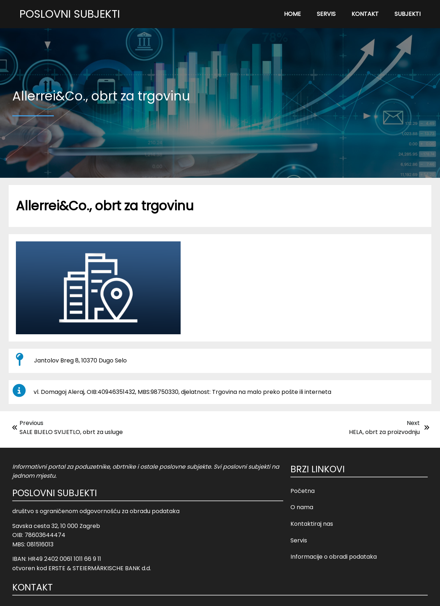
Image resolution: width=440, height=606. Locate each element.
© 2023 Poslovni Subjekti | (204, 595)
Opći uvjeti (256, 595)
